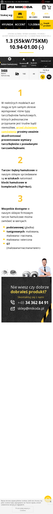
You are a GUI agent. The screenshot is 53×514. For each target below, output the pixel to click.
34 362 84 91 (33, 302)
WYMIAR (46, 15)
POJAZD (20, 15)
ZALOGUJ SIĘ (9, 2)
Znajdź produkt (46, 24)
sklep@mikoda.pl (31, 308)
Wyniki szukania (29, 34)
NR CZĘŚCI (33, 15)
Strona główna (14, 34)
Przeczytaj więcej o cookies (23, 509)
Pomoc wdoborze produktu (48, 2)
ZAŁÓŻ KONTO (23, 2)
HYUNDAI (40, 34)
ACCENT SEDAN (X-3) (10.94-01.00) (14, 36)
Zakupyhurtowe (44, 7)
